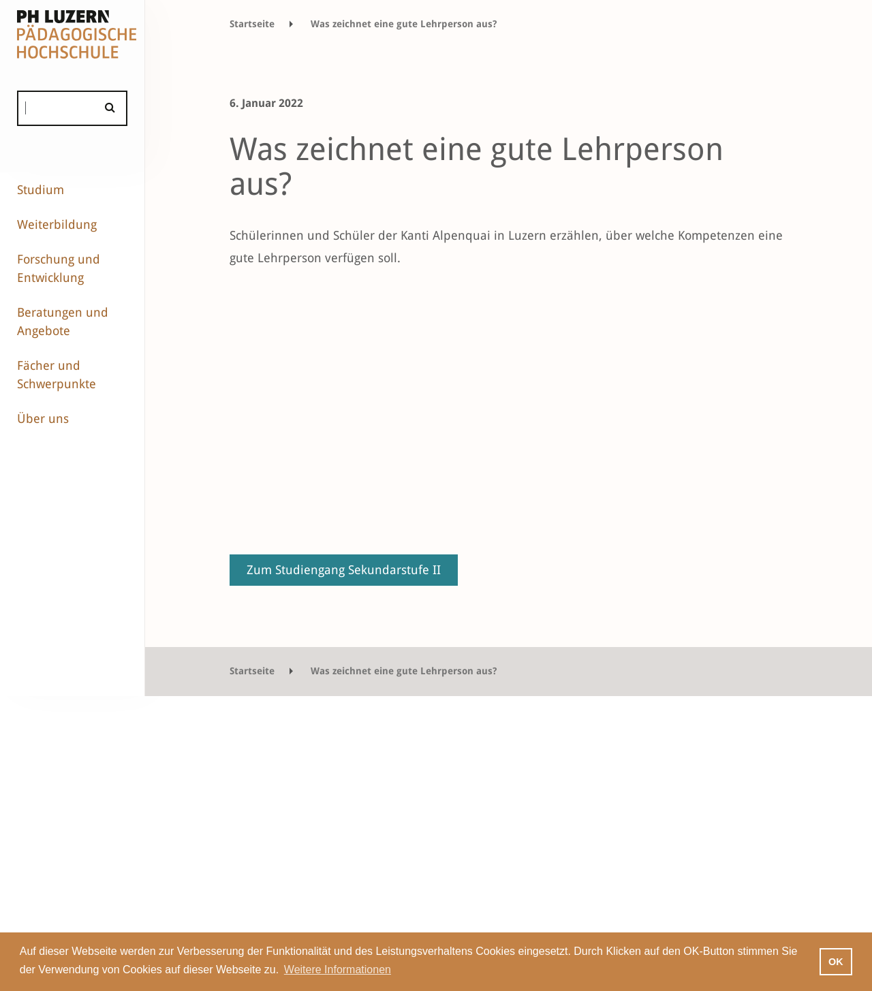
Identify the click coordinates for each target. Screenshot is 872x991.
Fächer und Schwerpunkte (56, 374)
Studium (40, 190)
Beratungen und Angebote (62, 321)
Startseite (252, 23)
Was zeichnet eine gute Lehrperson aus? (404, 23)
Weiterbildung (57, 224)
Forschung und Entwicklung (58, 268)
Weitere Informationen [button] (337, 969)
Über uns (43, 418)
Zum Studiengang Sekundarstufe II (344, 570)
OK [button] (835, 961)
